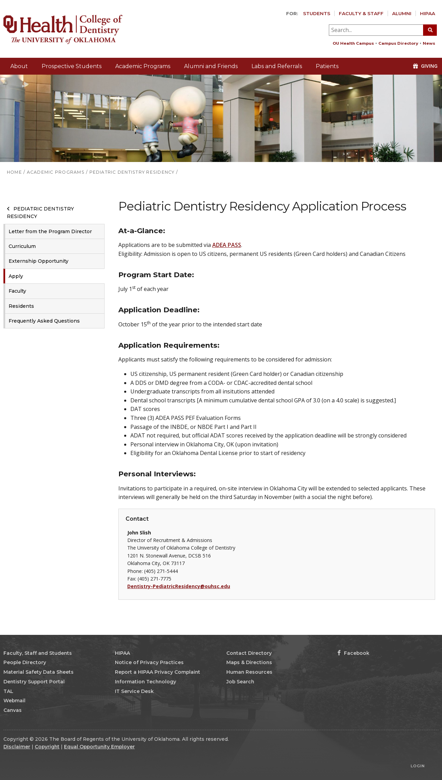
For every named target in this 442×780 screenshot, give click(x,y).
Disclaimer (16, 746)
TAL (8, 691)
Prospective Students (71, 66)
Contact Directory (249, 653)
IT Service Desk (134, 691)
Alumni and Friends (211, 66)
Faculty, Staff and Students (37, 653)
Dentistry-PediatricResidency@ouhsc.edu (178, 586)
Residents (21, 306)
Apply (16, 276)
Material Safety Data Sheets (38, 672)
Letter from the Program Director (50, 231)
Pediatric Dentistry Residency (40, 212)
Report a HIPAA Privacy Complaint (157, 672)
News (429, 43)
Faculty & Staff (361, 13)
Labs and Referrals (276, 66)
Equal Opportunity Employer (99, 746)
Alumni (401, 13)
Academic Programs (142, 66)
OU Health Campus (353, 43)
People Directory (24, 662)
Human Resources (249, 672)
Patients (327, 66)
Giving (425, 66)
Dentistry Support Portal (34, 681)
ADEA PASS (226, 245)
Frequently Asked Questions (44, 321)
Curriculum (22, 246)
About (19, 66)
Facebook (353, 653)
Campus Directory (398, 43)
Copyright (47, 746)
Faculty (17, 291)
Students (316, 13)
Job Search (240, 681)
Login (418, 765)
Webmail (14, 700)
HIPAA (427, 13)
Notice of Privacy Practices (149, 662)
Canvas (12, 710)
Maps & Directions (249, 662)
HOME (14, 172)
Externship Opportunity (38, 261)
